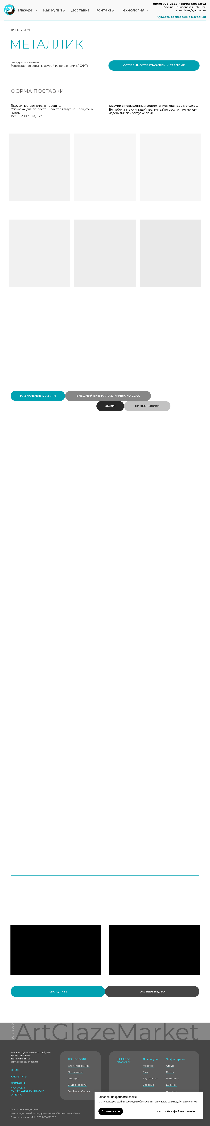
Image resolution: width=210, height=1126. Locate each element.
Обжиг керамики (79, 1065)
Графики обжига (79, 1091)
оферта (16, 1094)
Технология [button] (133, 10)
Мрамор (148, 1065)
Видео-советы (77, 1084)
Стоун (170, 1065)
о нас (15, 1070)
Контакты (105, 10)
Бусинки (171, 1084)
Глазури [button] (26, 10)
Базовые (148, 1084)
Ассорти (171, 1091)
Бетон (170, 1072)
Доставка (80, 10)
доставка (18, 1083)
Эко (145, 1072)
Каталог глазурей (124, 1061)
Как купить (54, 10)
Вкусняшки (150, 1078)
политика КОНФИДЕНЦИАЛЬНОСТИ (27, 1089)
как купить (18, 1076)
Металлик (172, 1078)
